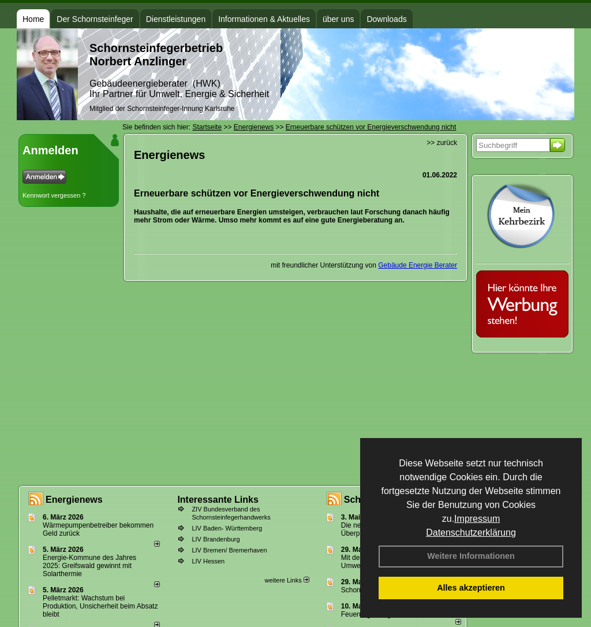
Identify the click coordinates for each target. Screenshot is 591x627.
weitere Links (286, 580)
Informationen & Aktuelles (264, 19)
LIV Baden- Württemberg (227, 528)
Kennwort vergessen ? (54, 195)
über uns (338, 19)
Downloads (386, 19)
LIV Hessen (208, 561)
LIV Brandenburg (216, 539)
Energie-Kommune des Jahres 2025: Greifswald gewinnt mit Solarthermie (89, 566)
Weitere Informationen (471, 556)
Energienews (74, 499)
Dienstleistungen (176, 19)
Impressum (477, 519)
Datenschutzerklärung (471, 532)
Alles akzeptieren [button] (471, 587)
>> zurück (442, 143)
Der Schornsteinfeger (95, 19)
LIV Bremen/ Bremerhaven (229, 550)
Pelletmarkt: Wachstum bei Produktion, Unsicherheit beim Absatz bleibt (100, 606)
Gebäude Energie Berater (417, 265)
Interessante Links (218, 499)
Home (33, 19)
